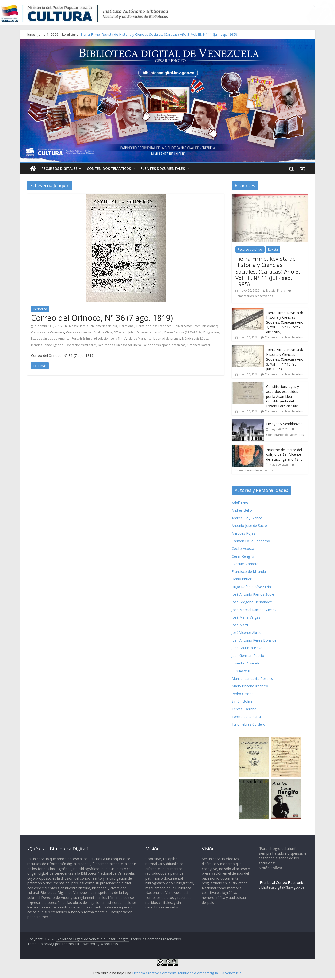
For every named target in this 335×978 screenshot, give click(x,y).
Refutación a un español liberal (120, 345)
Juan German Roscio (248, 655)
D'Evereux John (124, 332)
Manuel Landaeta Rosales (252, 678)
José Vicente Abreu (246, 632)
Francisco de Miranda (249, 571)
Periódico (40, 309)
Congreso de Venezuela (47, 332)
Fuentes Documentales (163, 168)
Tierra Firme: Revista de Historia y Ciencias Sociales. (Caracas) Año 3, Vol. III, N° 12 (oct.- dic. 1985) (285, 322)
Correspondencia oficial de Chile (89, 332)
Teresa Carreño (244, 709)
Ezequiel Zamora (245, 563)
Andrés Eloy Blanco (247, 518)
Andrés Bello (242, 510)
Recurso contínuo (250, 249)
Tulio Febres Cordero (248, 724)
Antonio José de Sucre (249, 525)
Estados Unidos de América (50, 338)
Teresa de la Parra (246, 716)
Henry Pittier (241, 579)
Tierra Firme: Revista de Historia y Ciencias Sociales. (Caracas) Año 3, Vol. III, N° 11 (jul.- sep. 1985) (158, 34)
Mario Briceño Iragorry (250, 686)
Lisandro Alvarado (246, 663)
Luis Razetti (241, 670)
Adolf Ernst (240, 502)
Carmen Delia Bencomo (251, 541)
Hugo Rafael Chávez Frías (252, 586)
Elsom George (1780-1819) (182, 332)
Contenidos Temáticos (109, 168)
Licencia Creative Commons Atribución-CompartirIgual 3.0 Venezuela (186, 973)
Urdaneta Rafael (198, 345)
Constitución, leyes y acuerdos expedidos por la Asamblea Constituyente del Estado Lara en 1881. (283, 396)
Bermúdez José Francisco (154, 326)
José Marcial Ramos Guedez (254, 609)
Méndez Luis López (195, 338)
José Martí (240, 625)
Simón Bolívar (243, 701)
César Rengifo (243, 556)
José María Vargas (246, 617)
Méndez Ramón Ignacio (47, 345)
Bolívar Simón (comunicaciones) (196, 326)
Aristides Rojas (243, 533)
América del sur (106, 326)
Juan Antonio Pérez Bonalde (254, 640)
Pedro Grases (242, 693)
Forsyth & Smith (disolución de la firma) (99, 338)
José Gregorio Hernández (252, 602)
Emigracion (211, 332)
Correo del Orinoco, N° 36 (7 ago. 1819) (102, 318)
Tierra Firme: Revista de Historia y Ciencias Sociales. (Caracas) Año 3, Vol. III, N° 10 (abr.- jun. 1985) (285, 359)
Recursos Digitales (59, 168)
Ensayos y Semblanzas (284, 423)
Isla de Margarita (139, 338)
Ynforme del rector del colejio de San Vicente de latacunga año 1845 (284, 454)
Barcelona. (126, 326)
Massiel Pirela (79, 326)
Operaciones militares (80, 345)
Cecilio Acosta (243, 548)
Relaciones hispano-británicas (164, 345)
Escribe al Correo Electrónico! (283, 882)
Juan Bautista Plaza (247, 648)
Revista (273, 249)
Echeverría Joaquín (149, 332)
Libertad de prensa (166, 338)
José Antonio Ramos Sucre (253, 594)
